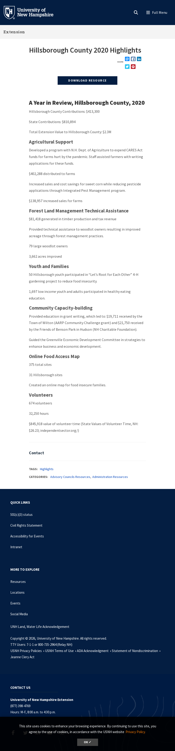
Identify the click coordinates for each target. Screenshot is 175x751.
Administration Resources (110, 477)
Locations (17, 592)
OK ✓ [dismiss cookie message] (87, 742)
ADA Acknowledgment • (94, 651)
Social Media (19, 614)
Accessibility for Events (27, 536)
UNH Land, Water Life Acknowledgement (39, 626)
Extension (14, 31)
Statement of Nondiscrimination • (136, 651)
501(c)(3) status (21, 514)
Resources (18, 581)
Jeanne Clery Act (22, 657)
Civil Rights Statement (26, 525)
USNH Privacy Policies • (27, 651)
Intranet (16, 547)
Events (15, 603)
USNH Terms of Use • (61, 651)
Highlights (47, 469)
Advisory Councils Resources (70, 477)
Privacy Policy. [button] (136, 732)
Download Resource (87, 80)
